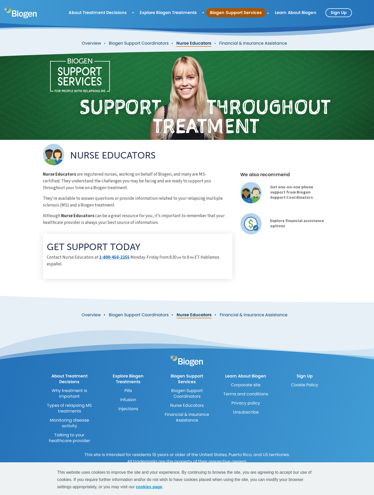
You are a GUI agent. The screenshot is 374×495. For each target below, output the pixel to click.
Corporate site (246, 385)
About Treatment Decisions (97, 13)
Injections (128, 409)
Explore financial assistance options (297, 223)
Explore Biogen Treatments (168, 13)
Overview (91, 43)
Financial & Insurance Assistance (253, 43)
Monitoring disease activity (69, 423)
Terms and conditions (245, 394)
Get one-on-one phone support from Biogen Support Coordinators (291, 192)
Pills (128, 391)
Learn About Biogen (295, 13)
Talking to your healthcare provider (69, 438)
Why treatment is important (69, 393)
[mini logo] (21, 12)
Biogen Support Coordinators (139, 43)
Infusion (128, 400)
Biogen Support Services (236, 13)
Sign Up (339, 13)
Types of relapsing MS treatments (69, 408)
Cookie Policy (304, 385)
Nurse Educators (193, 43)
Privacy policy (245, 403)
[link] (251, 192)
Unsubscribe (246, 412)
